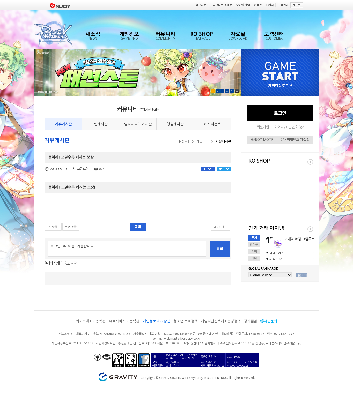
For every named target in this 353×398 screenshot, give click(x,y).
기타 (254, 258)
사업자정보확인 (105, 343)
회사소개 (82, 321)
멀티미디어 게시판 (138, 124)
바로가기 (301, 275)
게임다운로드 (280, 86)
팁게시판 (100, 124)
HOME (184, 141)
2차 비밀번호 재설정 (295, 139)
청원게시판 (175, 124)
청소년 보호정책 (185, 321)
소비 (254, 251)
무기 (254, 237)
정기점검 (250, 321)
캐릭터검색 (212, 124)
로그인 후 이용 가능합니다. (127, 249)
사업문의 (270, 321)
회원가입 (263, 127)
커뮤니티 (202, 141)
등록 (219, 249)
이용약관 (99, 321)
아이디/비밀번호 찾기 (290, 127)
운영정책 (233, 321)
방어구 (254, 244)
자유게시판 (63, 124)
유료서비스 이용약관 (124, 321)
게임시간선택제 (212, 321)
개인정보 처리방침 (156, 321)
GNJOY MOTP (262, 139)
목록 (138, 227)
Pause (237, 91)
